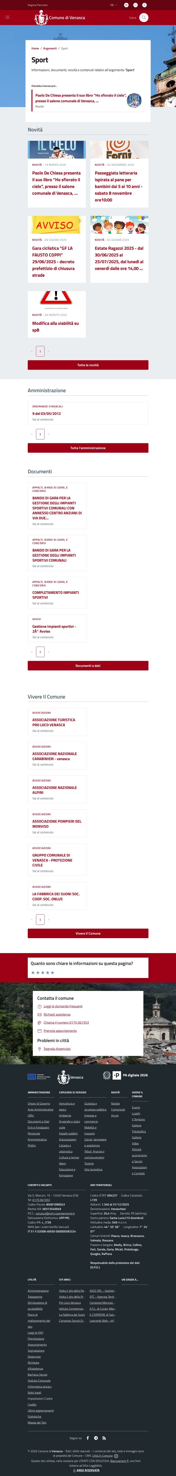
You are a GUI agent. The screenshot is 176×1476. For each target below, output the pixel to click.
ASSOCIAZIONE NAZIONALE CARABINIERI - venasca (54, 756)
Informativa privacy (40, 1386)
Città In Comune (102, 1455)
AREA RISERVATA (86, 1470)
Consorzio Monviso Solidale (106, 1302)
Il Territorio (138, 1119)
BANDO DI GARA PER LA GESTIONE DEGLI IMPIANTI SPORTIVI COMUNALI (54, 555)
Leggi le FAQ (35, 1332)
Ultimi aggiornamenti (41, 1410)
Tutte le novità (88, 365)
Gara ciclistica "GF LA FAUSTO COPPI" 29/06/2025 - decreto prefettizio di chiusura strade (53, 261)
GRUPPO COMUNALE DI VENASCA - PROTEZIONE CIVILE (52, 860)
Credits (32, 1404)
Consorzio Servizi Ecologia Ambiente (81, 1320)
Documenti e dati (88, 665)
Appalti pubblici (68, 1133)
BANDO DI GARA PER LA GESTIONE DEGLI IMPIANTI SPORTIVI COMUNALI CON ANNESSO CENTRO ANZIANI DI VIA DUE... (57, 508)
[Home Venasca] (62, 17)
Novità (37, 165)
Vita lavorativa (93, 1169)
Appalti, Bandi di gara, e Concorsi (50, 489)
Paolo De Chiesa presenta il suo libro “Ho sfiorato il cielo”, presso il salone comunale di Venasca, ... (80, 98)
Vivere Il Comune (88, 933)
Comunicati (118, 1109)
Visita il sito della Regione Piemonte (81, 1290)
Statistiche (34, 1416)
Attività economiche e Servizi (139, 1155)
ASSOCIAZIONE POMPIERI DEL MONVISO (56, 823)
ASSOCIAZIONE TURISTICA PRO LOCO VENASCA (53, 722)
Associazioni (41, 713)
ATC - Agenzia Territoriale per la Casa (112, 1296)
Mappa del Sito (37, 1422)
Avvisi (36, 619)
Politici (32, 1145)
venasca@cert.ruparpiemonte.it (55, 1213)
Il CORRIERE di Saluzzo (104, 1314)
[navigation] (7, 17)
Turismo (89, 1163)
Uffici (31, 1115)
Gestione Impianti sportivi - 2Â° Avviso (54, 628)
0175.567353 (41, 1200)
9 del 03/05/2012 (46, 413)
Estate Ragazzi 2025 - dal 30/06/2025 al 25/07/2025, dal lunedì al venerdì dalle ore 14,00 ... (119, 258)
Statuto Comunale (39, 1380)
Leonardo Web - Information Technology (115, 1320)
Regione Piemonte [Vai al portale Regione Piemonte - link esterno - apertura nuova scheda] (38, 5)
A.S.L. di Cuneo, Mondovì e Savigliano (113, 1308)
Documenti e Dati (38, 1121)
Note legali (34, 1392)
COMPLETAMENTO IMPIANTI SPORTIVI (55, 595)
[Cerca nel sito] (143, 17)
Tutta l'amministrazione (88, 447)
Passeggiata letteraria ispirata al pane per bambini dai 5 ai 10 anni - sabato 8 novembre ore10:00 (119, 186)
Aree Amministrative (40, 1109)
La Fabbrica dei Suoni (72, 1314)
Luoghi (136, 1113)
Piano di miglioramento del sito (39, 1320)
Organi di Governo (39, 1103)
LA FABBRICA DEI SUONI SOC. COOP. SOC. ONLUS (56, 896)
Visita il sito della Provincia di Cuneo (81, 1296)
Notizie (115, 1103)
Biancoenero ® (119, 1461)
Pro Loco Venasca (70, 1302)
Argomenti (50, 48)
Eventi (136, 1107)
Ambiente (65, 1115)
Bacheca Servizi (37, 1374)
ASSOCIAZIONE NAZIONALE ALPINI (54, 790)
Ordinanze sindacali (47, 406)
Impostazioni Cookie (40, 1398)
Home (35, 48)
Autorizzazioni (67, 1139)
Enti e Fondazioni (38, 1127)
